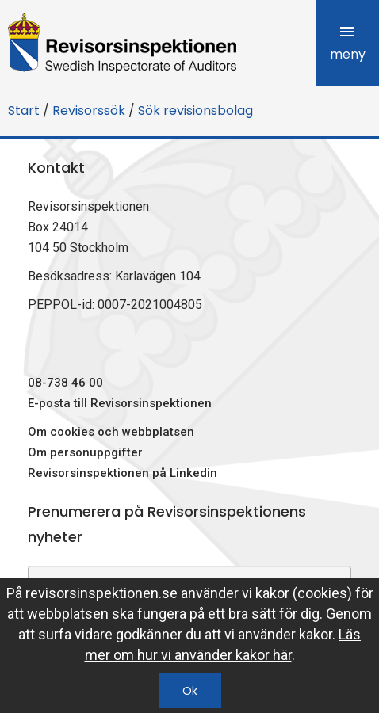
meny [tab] (348, 43)
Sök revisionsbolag (195, 110)
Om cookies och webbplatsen (111, 432)
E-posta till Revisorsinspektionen (120, 403)
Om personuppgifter (85, 452)
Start (24, 110)
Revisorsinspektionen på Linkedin (122, 473)
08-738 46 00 (65, 383)
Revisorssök (88, 110)
